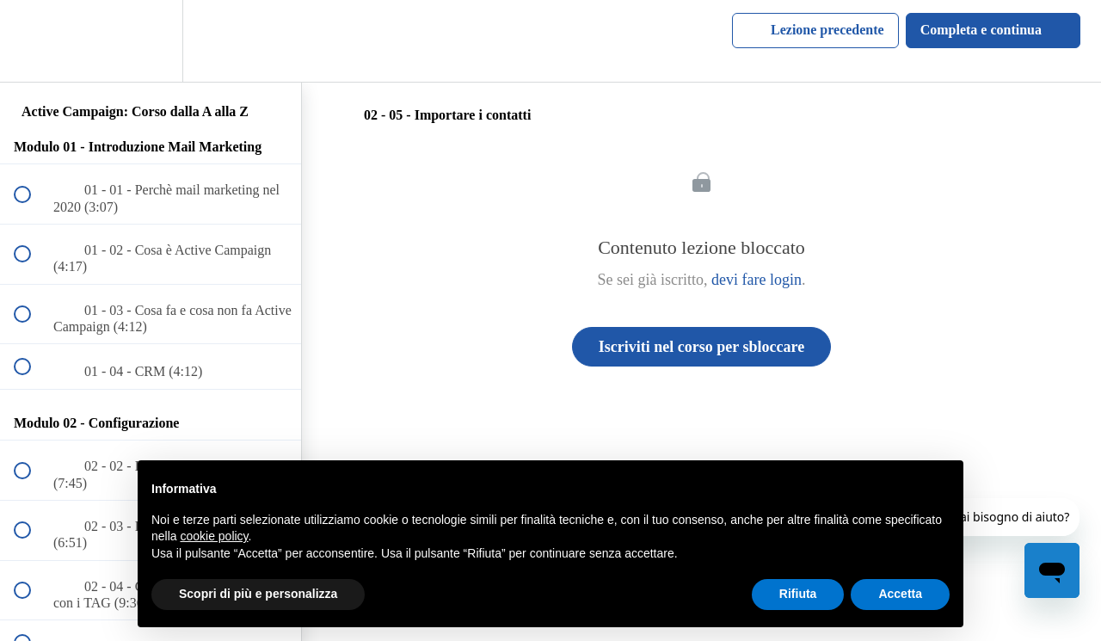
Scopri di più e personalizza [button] (258, 594)
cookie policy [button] (214, 536)
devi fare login (756, 279)
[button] (32, 41)
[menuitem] (150, 41)
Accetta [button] (900, 594)
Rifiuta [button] (798, 594)
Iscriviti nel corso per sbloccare (701, 346)
